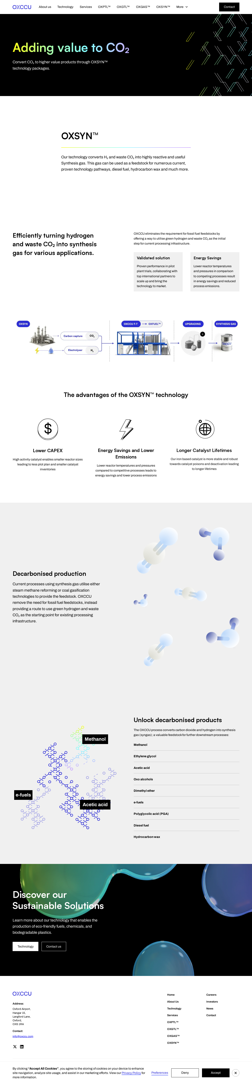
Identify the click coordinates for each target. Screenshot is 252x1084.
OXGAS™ (143, 6)
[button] (235, 1073)
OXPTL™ (104, 6)
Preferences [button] (159, 1072)
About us (45, 6)
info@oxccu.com (23, 1036)
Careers (211, 994)
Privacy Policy (131, 1073)
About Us (173, 1001)
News (209, 1008)
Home (171, 994)
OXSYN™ (163, 6)
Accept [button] (216, 1072)
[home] (22, 7)
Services (86, 6)
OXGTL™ (123, 6)
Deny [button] (185, 1072)
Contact (229, 6)
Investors (212, 1001)
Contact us (53, 946)
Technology (65, 6)
